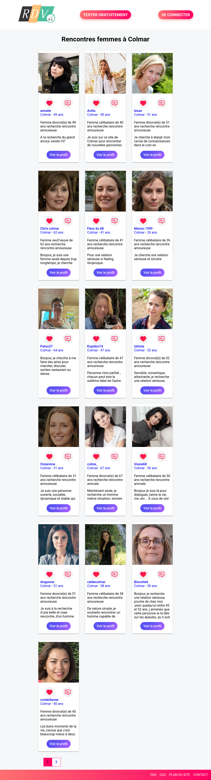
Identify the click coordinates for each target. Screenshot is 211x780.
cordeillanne (49, 700)
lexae (138, 111)
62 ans (58, 232)
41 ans (105, 232)
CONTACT (200, 775)
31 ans (58, 468)
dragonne (47, 582)
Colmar (45, 115)
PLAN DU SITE (179, 775)
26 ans (152, 232)
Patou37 (46, 346)
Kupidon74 (95, 346)
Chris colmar (49, 228)
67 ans (105, 468)
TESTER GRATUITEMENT (105, 14)
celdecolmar (96, 582)
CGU (162, 775)
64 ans (58, 350)
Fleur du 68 (95, 228)
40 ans (105, 115)
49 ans (58, 115)
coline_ (92, 464)
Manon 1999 (143, 228)
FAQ (153, 775)
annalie (45, 111)
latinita (139, 346)
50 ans (152, 468)
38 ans (105, 586)
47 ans (105, 350)
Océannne (47, 464)
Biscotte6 (141, 582)
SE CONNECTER (176, 14)
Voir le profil (58, 155)
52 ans (152, 350)
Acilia (91, 111)
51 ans (152, 115)
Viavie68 (140, 464)
